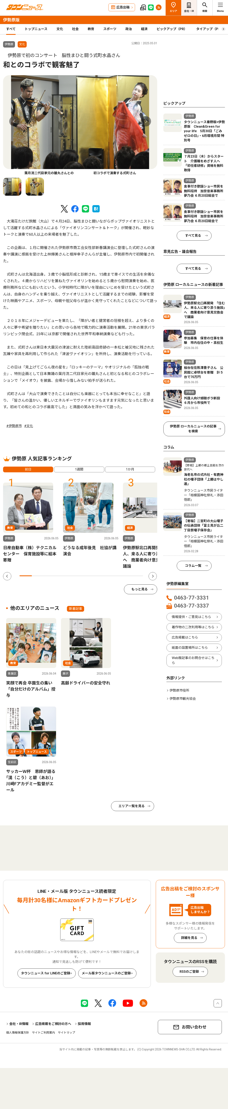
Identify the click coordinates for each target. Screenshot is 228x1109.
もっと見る (139, 589)
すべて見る (193, 235)
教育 (91, 29)
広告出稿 (122, 7)
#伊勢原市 (14, 426)
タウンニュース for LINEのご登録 (45, 973)
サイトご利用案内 (43, 1032)
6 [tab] (87, 575)
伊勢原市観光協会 (183, 699)
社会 (75, 29)
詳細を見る (189, 938)
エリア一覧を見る (131, 806)
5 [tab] (75, 575)
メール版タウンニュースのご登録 (106, 973)
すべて (11, 29)
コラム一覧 (193, 566)
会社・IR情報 (19, 1024)
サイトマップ (66, 1032)
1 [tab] (25, 575)
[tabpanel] (80, 125)
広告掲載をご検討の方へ (53, 1024)
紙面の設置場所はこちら (190, 648)
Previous (14, 121)
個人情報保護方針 (17, 1032)
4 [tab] (63, 575)
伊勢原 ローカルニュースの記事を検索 (193, 428)
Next (146, 121)
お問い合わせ (194, 1027)
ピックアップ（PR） (172, 29)
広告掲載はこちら (185, 637)
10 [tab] (137, 575)
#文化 (28, 426)
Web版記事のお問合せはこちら (193, 660)
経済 (144, 29)
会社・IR (189, 11)
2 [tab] (38, 575)
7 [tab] (100, 575)
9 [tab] (124, 575)
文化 (59, 29)
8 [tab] (112, 575)
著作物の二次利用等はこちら (193, 627)
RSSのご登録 (189, 972)
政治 (128, 29)
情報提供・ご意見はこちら (191, 617)
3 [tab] (50, 575)
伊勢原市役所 (179, 690)
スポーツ (109, 29)
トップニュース (36, 29)
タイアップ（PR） (209, 29)
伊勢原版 (11, 19)
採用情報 (84, 1024)
